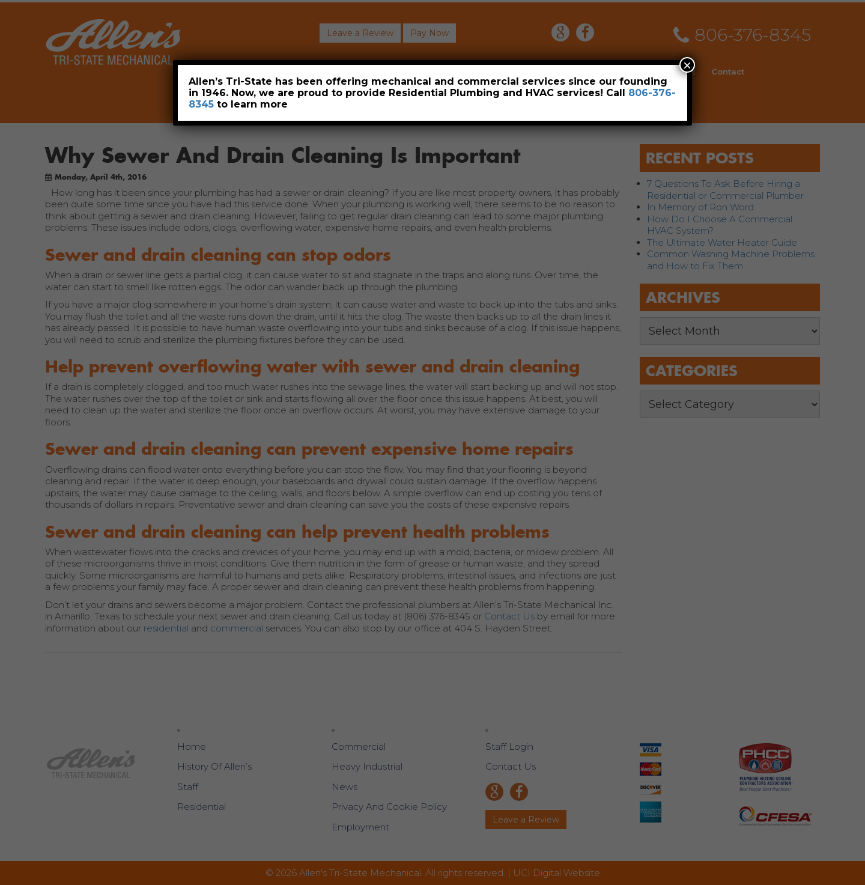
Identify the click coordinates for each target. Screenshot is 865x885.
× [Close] (687, 65)
